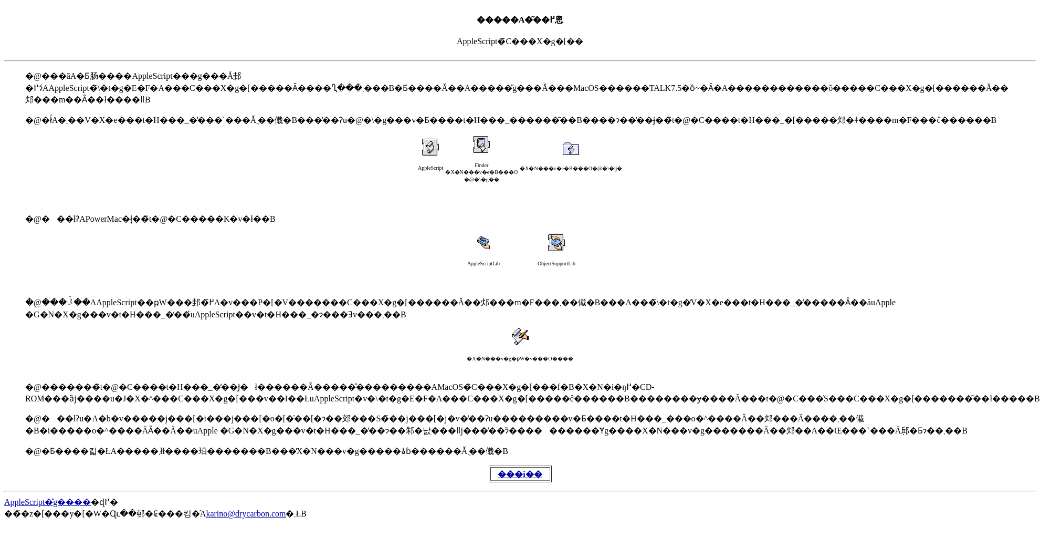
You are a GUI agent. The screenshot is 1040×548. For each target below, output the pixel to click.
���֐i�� (520, 474)
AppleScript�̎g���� (47, 502)
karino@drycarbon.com (246, 513)
